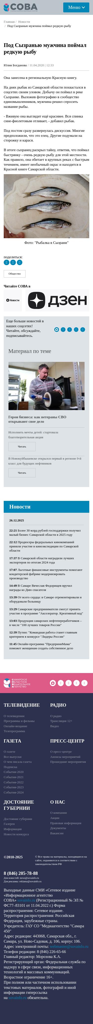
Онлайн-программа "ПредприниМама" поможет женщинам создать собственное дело (41, 646)
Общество (15, 273)
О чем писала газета (17, 762)
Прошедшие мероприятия (68, 762)
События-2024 (14, 792)
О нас (57, 802)
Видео (54, 726)
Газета (12, 741)
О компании (58, 813)
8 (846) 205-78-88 (21, 873)
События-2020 (14, 772)
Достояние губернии (19, 805)
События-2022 (14, 782)
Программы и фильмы (19, 721)
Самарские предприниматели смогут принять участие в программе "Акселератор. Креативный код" (46, 611)
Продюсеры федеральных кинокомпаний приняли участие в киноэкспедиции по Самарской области (44, 546)
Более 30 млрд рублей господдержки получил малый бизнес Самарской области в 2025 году (45, 532)
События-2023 (14, 787)
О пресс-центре (61, 751)
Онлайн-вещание (15, 726)
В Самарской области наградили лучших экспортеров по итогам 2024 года (41, 560)
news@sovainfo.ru (29, 878)
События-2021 (14, 777)
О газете (9, 751)
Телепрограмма (14, 731)
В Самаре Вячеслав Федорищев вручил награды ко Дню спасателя (40, 588)
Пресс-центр (67, 741)
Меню (74, 7)
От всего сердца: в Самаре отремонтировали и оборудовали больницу (45, 599)
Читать (22, 446)
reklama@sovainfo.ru (30, 881)
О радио (56, 716)
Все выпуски (13, 757)
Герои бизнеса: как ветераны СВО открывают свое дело (37, 419)
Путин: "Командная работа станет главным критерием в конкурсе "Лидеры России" (43, 634)
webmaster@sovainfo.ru (69, 946)
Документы (58, 828)
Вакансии (56, 833)
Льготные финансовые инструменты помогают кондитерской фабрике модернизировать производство (46, 574)
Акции (55, 818)
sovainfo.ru (26, 900)
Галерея (9, 824)
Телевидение (22, 705)
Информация (13, 829)
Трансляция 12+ (61, 721)
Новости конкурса (16, 834)
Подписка (10, 767)
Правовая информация (65, 823)
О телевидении (14, 716)
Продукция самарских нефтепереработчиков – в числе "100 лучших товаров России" (45, 623)
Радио (58, 705)
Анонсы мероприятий (65, 757)
